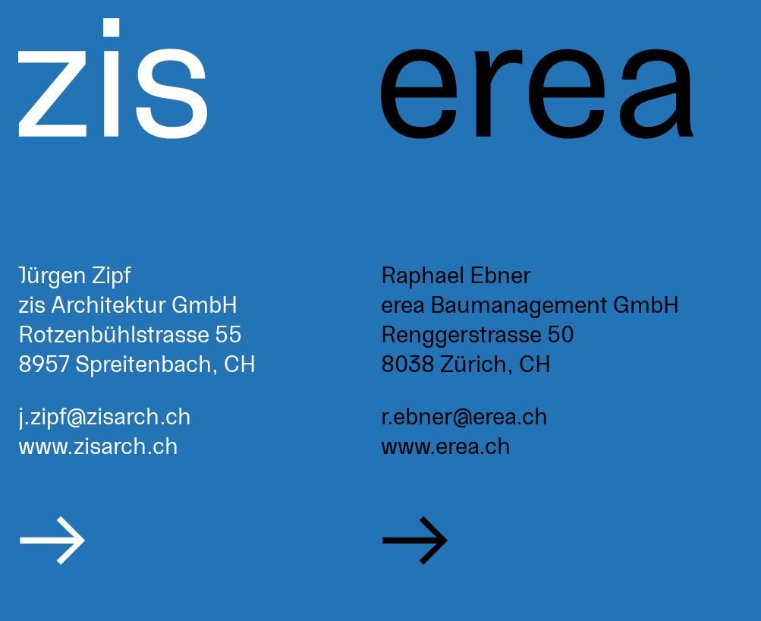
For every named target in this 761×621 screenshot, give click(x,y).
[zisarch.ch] (199, 310)
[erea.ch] (562, 310)
